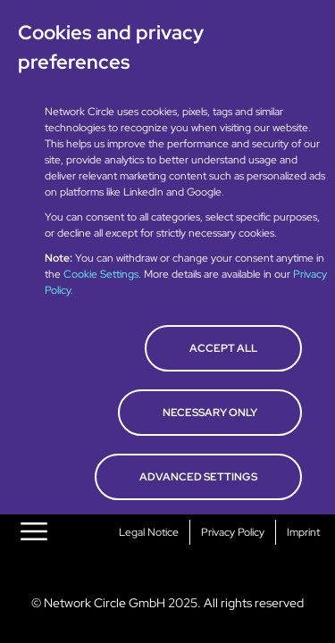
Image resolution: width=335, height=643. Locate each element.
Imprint (303, 532)
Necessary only (210, 412)
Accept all (223, 348)
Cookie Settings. (103, 274)
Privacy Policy (232, 532)
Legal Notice (149, 532)
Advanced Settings (198, 477)
